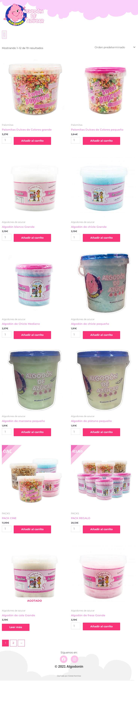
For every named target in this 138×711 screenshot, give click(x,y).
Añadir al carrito (32, 140)
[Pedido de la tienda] (114, 47)
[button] (4, 35)
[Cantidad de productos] (6, 140)
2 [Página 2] (13, 642)
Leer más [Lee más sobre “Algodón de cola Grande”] (15, 627)
